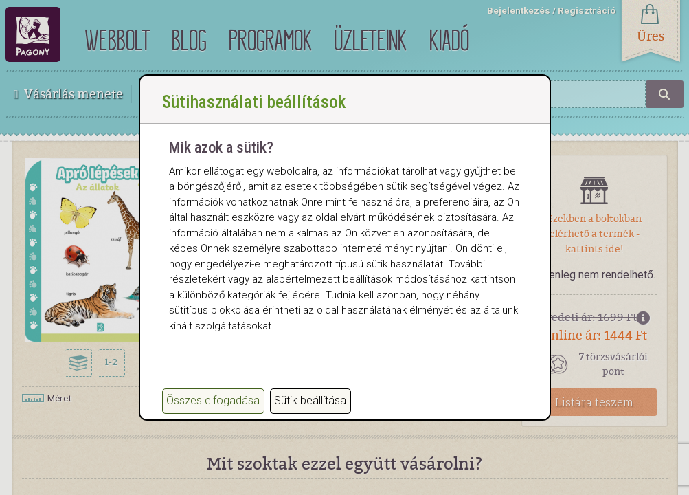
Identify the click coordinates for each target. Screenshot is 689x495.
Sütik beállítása (310, 400)
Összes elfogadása (213, 400)
